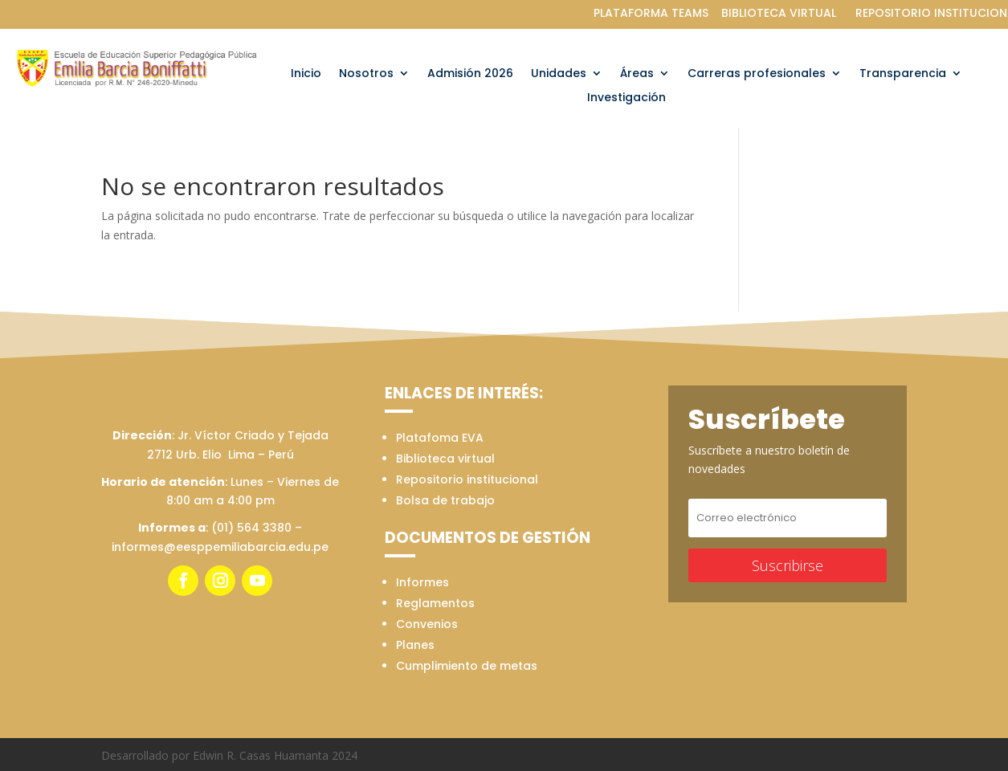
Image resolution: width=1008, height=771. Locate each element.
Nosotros (366, 74)
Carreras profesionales (757, 74)
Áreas (637, 74)
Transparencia (902, 74)
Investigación (626, 98)
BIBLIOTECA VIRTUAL (778, 13)
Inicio (306, 74)
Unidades (558, 74)
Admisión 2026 (470, 74)
